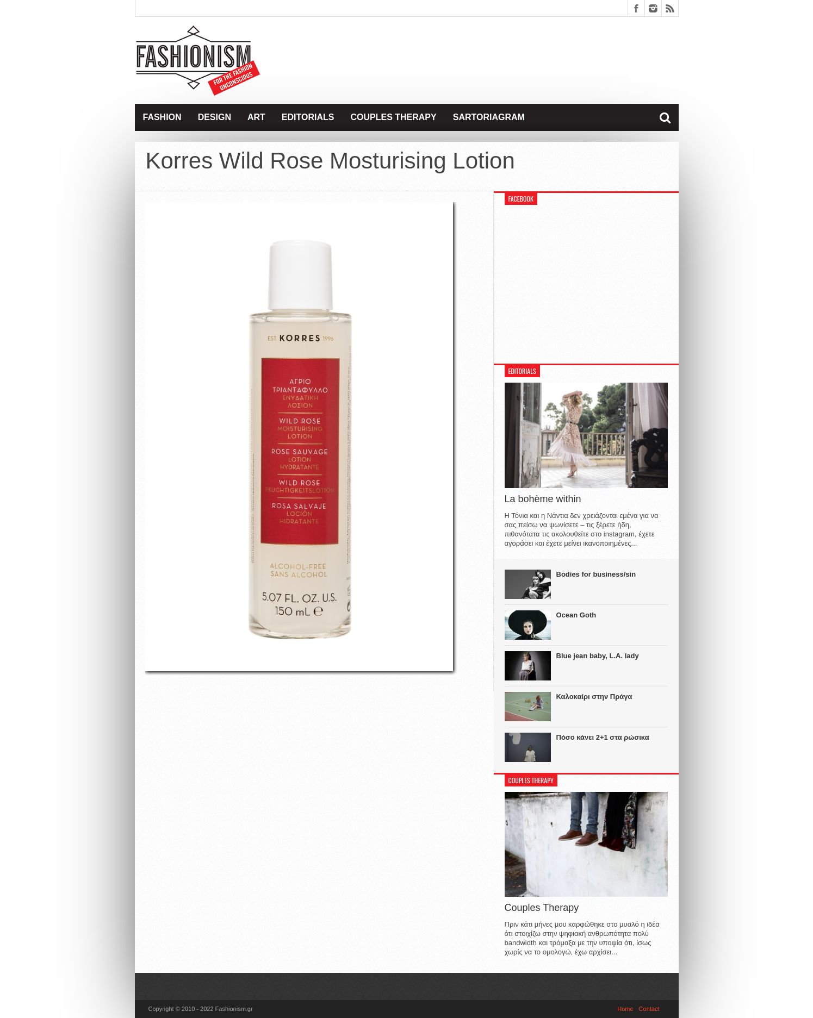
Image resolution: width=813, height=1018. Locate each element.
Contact (649, 1008)
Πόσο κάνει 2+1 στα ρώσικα (602, 737)
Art (256, 117)
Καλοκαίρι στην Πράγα (594, 696)
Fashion (162, 117)
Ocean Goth (576, 615)
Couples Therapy (393, 117)
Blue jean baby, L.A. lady (597, 656)
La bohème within (543, 499)
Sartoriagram (489, 117)
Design (214, 117)
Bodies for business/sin (596, 574)
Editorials (308, 117)
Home (625, 1008)
